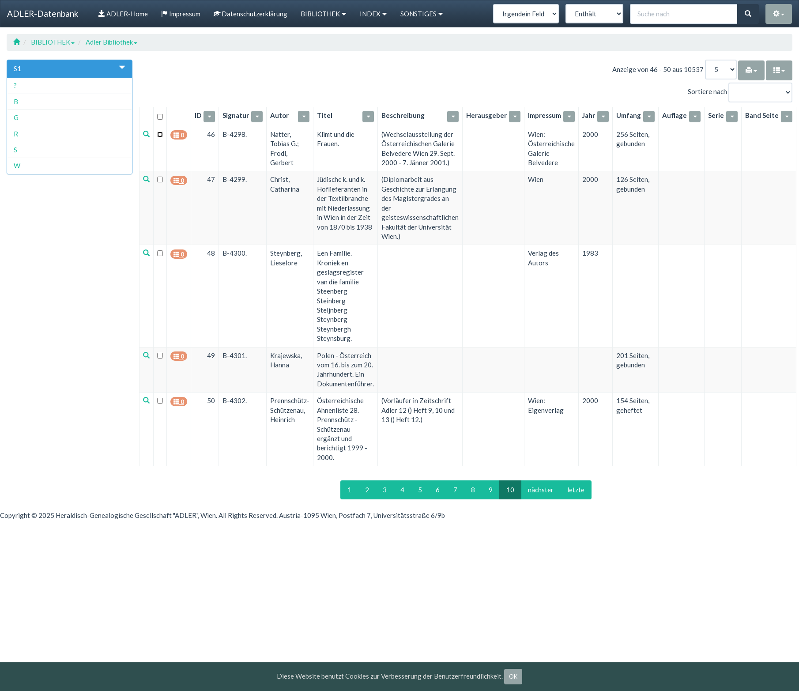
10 (510, 489)
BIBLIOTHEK (53, 42)
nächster (541, 489)
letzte (575, 489)
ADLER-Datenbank (43, 13)
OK (513, 676)
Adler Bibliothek (111, 42)
